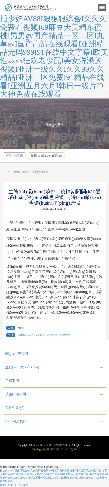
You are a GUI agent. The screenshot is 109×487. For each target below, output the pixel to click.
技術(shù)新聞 (19, 172)
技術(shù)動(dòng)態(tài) (46, 155)
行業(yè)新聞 (14, 155)
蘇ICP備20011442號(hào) (64, 449)
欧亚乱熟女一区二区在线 (14, 485)
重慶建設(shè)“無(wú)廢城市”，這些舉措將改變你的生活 (44, 335)
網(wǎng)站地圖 (40, 449)
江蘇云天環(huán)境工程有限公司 (48, 445)
